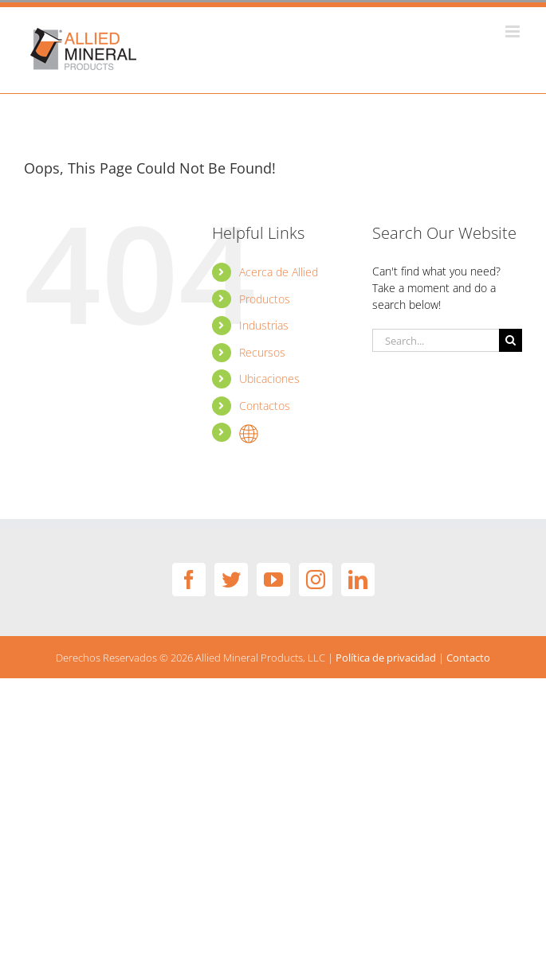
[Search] (510, 340)
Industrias (264, 325)
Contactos (264, 405)
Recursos (262, 352)
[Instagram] (315, 579)
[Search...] (435, 340)
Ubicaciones (269, 378)
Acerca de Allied (278, 271)
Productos (264, 298)
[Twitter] (231, 579)
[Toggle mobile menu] (513, 31)
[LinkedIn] (358, 579)
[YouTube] (273, 579)
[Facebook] (189, 579)
